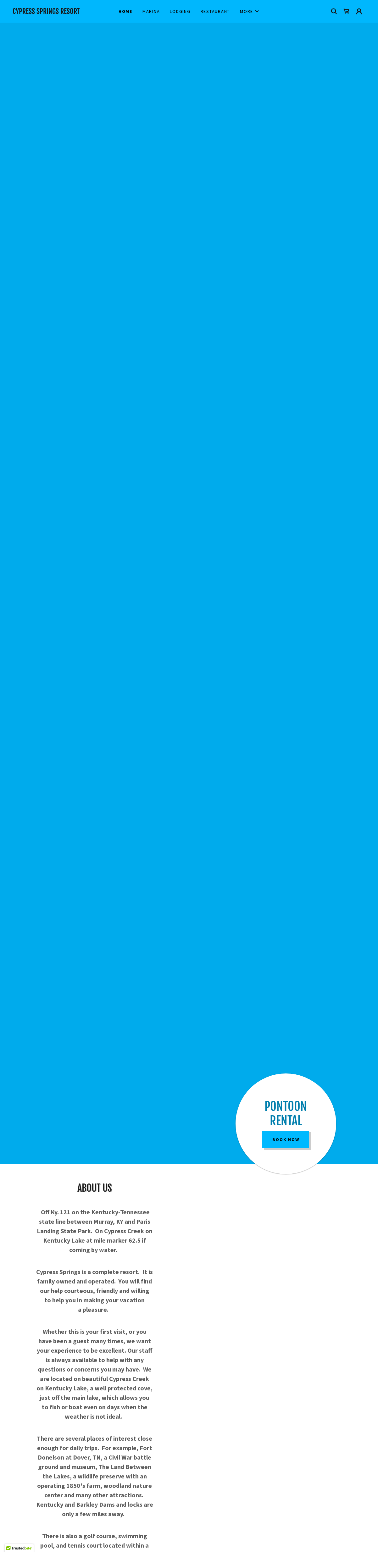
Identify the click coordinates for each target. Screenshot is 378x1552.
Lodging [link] (180, 11)
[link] (57, 12)
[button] (249, 11)
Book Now (285, 1139)
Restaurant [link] (215, 11)
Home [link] (125, 11)
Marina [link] (151, 11)
